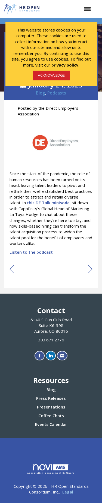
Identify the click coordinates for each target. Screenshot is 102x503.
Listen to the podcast (31, 252)
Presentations (51, 407)
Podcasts (56, 93)
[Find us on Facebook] (40, 355)
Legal (67, 492)
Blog (40, 93)
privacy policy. (65, 65)
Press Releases (51, 398)
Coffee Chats (51, 415)
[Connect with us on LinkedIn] (51, 355)
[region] (90, 269)
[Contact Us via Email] (62, 355)
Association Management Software (51, 469)
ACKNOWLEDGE (51, 75)
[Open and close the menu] (68, 9)
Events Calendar (51, 424)
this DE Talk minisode (48, 202)
